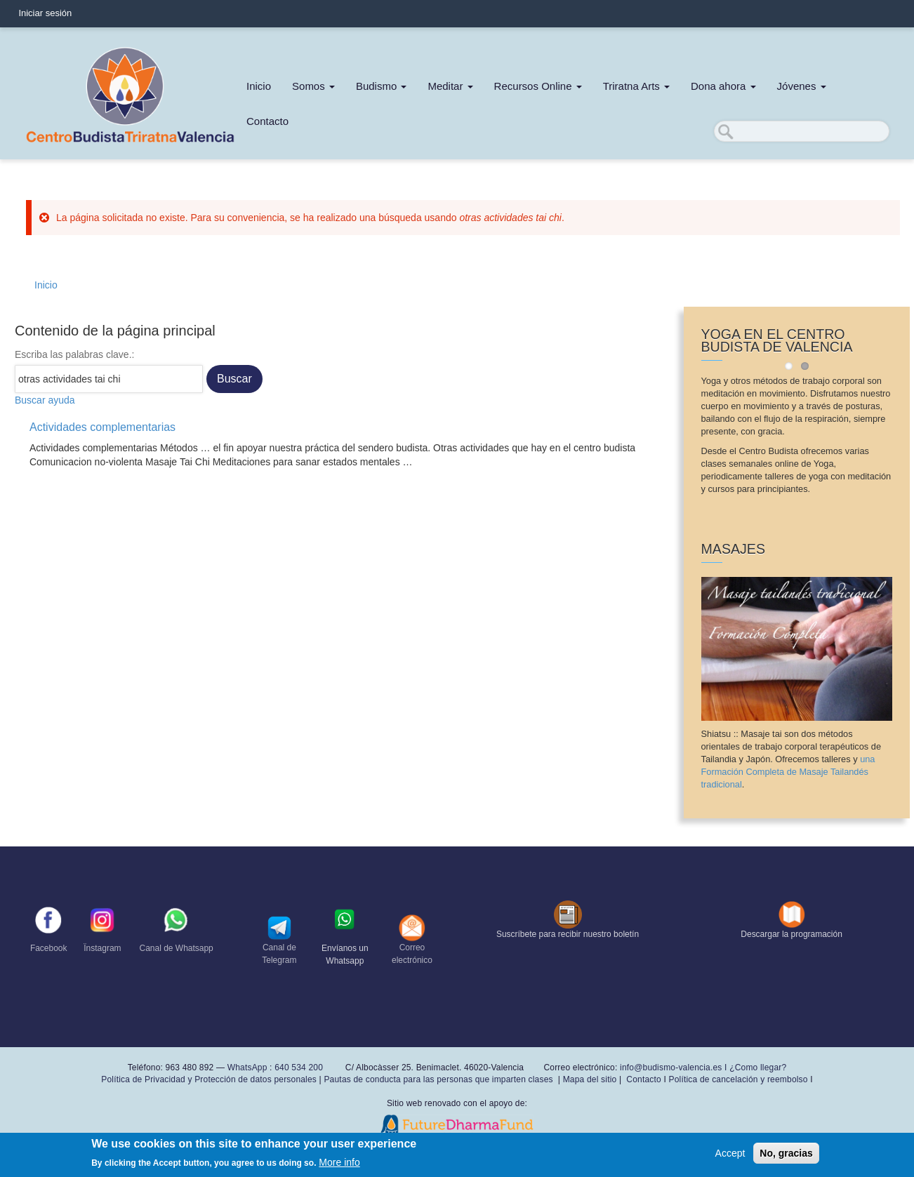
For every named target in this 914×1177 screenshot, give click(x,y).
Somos (313, 86)
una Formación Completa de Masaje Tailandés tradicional (788, 772)
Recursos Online (538, 86)
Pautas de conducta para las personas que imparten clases (438, 1079)
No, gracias (786, 1156)
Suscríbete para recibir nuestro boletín (567, 934)
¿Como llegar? (757, 1067)
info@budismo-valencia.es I (674, 1067)
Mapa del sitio (590, 1079)
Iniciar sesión (45, 13)
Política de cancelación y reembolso (737, 1079)
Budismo (381, 86)
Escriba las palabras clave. (73, 354)
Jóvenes (801, 86)
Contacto (267, 121)
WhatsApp (247, 1067)
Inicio (258, 86)
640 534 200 (297, 1067)
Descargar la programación (791, 934)
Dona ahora (723, 86)
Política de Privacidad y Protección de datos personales (209, 1079)
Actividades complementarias (102, 427)
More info (339, 1165)
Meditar (450, 86)
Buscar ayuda (45, 400)
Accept (730, 1156)
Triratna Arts (636, 86)
